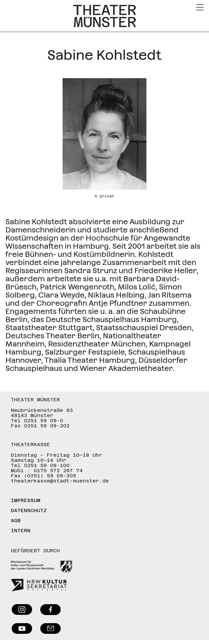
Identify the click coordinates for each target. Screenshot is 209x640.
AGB (16, 520)
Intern (20, 530)
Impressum (25, 500)
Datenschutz (29, 510)
